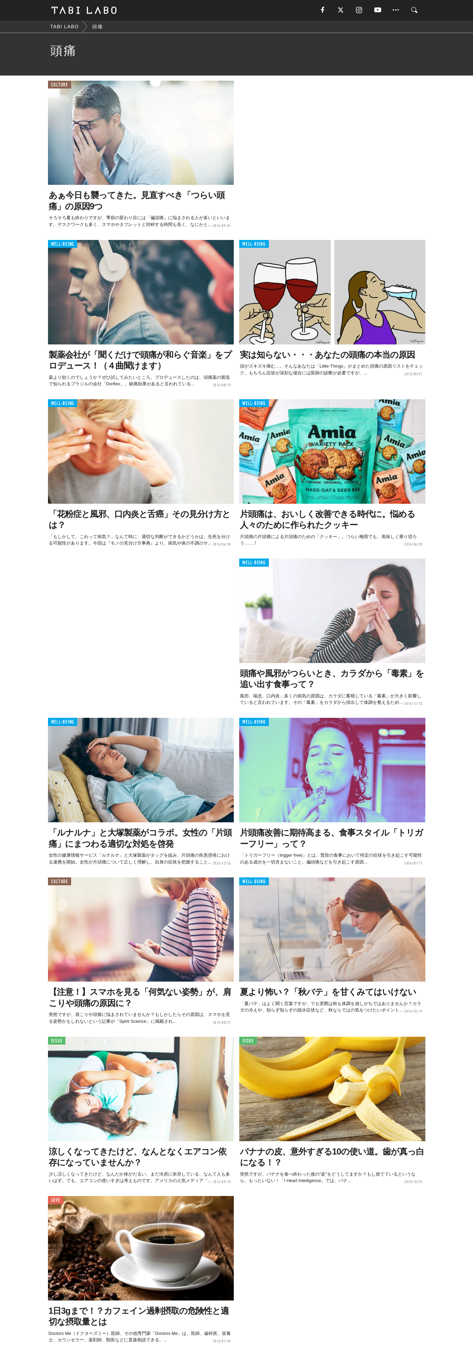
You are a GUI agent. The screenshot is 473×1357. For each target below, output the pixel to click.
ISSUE (57, 1041)
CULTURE (59, 84)
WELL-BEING (63, 244)
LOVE (55, 1200)
